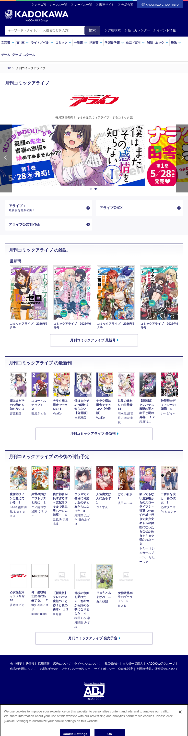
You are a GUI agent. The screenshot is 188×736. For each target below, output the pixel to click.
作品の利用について (23, 669)
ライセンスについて (87, 663)
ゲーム (5, 55)
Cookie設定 (125, 669)
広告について (62, 663)
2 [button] (96, 189)
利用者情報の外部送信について (157, 669)
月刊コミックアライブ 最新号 (93, 340)
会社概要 (16, 663)
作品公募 (127, 4)
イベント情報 (164, 30)
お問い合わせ (49, 669)
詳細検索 (113, 30)
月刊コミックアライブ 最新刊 (93, 434)
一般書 (80, 42)
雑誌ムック (158, 42)
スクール (29, 55)
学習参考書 (114, 42)
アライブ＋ (46, 208)
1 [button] (92, 189)
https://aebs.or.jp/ (76, 715)
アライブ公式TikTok (24, 224)
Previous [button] (6, 159)
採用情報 (44, 663)
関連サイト (106, 4)
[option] (94, 155)
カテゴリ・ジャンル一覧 (51, 4)
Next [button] (182, 159)
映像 (176, 42)
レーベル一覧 (83, 4)
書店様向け (111, 663)
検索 (92, 30)
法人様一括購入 (132, 663)
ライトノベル (42, 42)
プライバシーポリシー (76, 669)
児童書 (96, 42)
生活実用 (135, 42)
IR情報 (29, 663)
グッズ (16, 55)
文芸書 (7, 42)
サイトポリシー (104, 669)
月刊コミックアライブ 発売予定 (92, 638)
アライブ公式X (111, 208)
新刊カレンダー (137, 30)
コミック (63, 42)
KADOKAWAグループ (161, 663)
